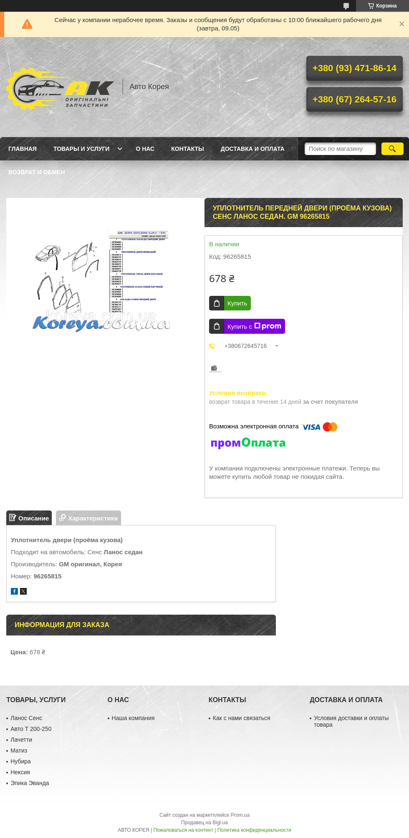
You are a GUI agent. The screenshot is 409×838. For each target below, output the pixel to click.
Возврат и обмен (36, 172)
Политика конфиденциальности (254, 830)
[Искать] (392, 149)
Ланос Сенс (26, 718)
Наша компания (133, 718)
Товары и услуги (81, 148)
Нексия (20, 772)
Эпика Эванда (29, 783)
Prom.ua (240, 815)
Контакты (187, 148)
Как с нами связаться (241, 718)
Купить (237, 303)
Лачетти (21, 739)
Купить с (254, 326)
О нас (145, 148)
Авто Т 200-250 (30, 728)
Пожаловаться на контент (183, 830)
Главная (22, 148)
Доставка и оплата (253, 148)
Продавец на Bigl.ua (204, 822)
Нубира (20, 761)
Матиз (18, 750)
